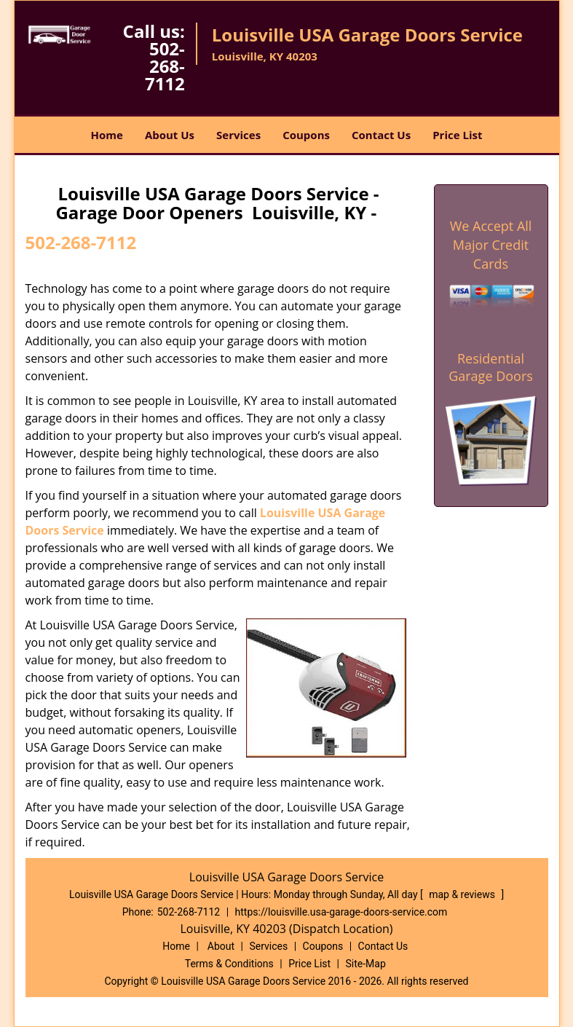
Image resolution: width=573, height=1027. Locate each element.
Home (107, 134)
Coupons (306, 134)
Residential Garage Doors (490, 367)
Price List (457, 134)
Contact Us (381, 134)
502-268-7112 (165, 65)
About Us (169, 134)
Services (238, 134)
